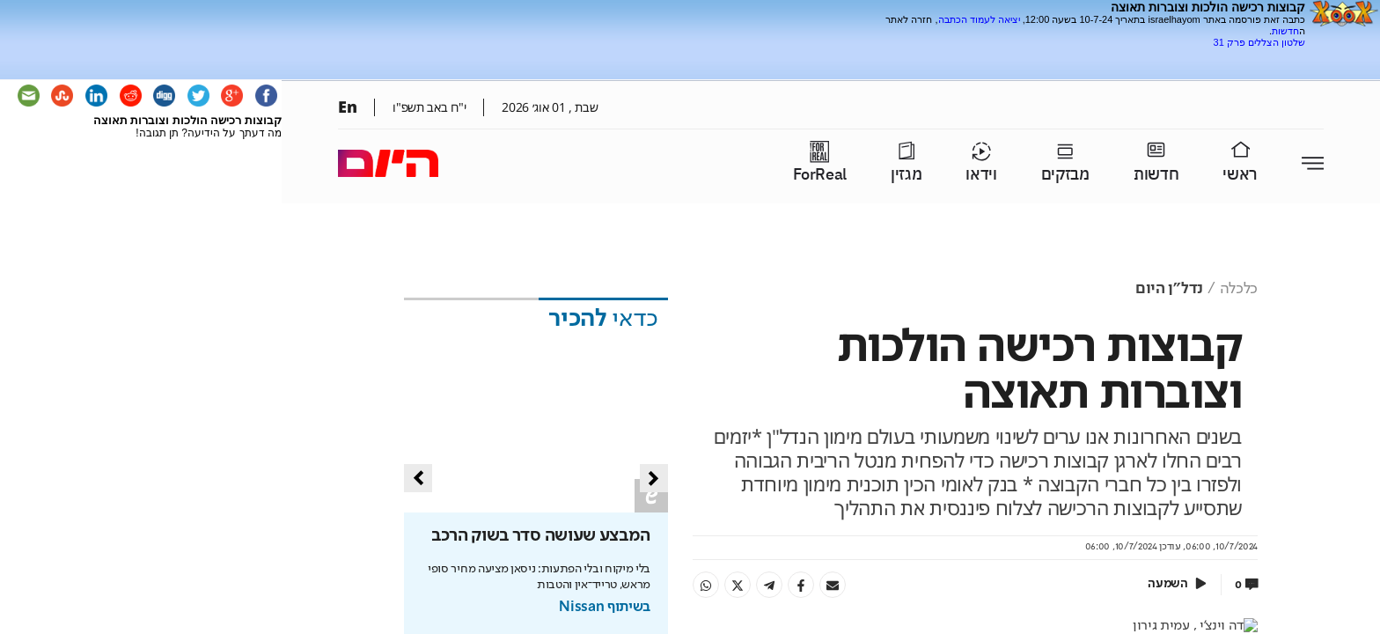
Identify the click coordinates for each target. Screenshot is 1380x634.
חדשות (1285, 31)
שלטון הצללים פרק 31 (1259, 42)
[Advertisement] (1099, 55)
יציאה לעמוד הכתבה (979, 19)
